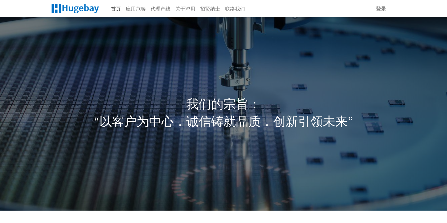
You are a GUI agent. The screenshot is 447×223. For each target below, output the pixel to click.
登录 (381, 9)
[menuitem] (115, 8)
